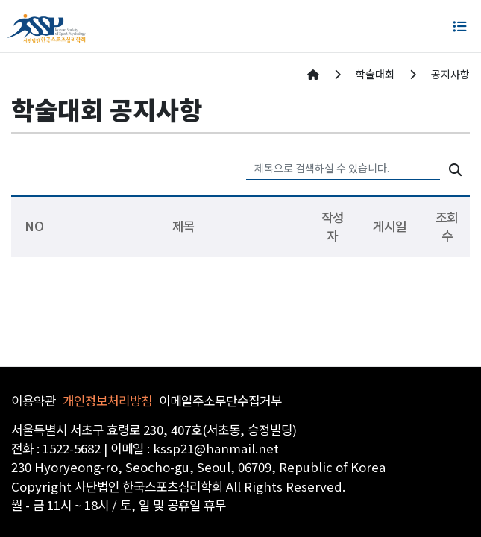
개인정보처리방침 (107, 400)
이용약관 (33, 400)
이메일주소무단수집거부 (220, 400)
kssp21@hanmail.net (216, 448)
